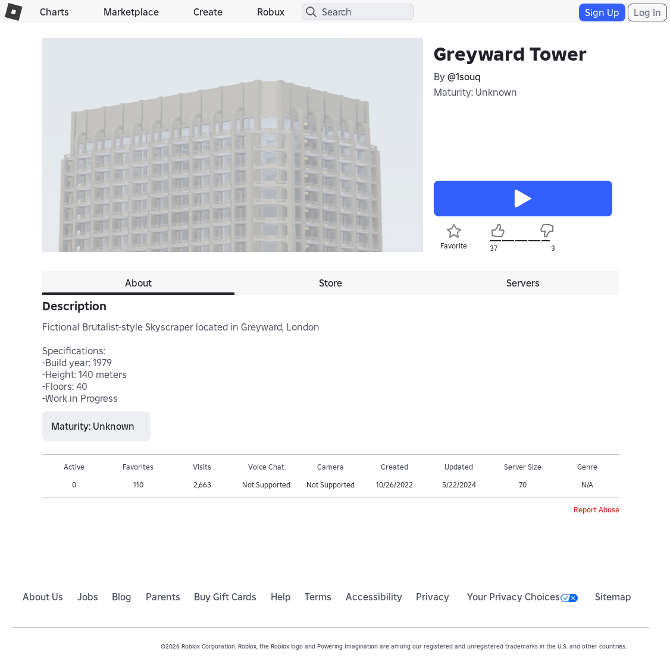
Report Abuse (596, 509)
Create (208, 12)
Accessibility (374, 597)
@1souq (464, 77)
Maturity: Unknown (475, 92)
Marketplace (131, 12)
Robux (270, 12)
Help (281, 597)
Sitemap (613, 597)
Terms (318, 597)
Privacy (432, 597)
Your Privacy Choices (522, 597)
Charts (54, 12)
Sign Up (602, 12)
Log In (647, 12)
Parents (163, 597)
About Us (43, 597)
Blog (122, 597)
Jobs (87, 597)
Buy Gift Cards (225, 597)
